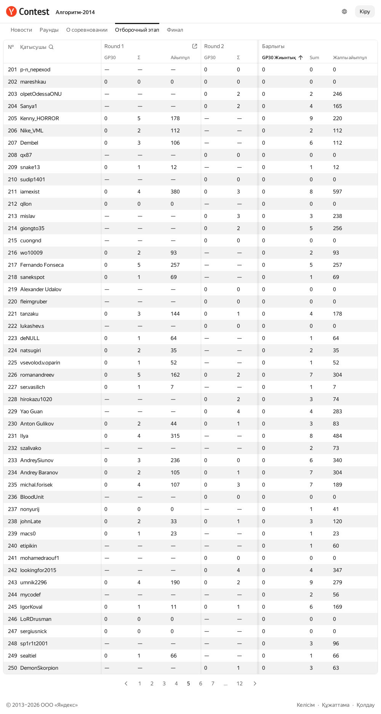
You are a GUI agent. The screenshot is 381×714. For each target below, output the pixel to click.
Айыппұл (184, 58)
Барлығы (277, 46)
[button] (37, 47)
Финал (175, 30)
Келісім (306, 705)
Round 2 (218, 46)
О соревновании (86, 30)
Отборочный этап (137, 30)
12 (240, 683)
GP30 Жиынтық (283, 58)
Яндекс (66, 705)
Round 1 (118, 46)
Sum (318, 58)
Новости (21, 30)
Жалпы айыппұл (354, 58)
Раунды (49, 30)
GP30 (113, 58)
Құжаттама (335, 705)
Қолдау (366, 705)
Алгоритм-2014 (75, 12)
